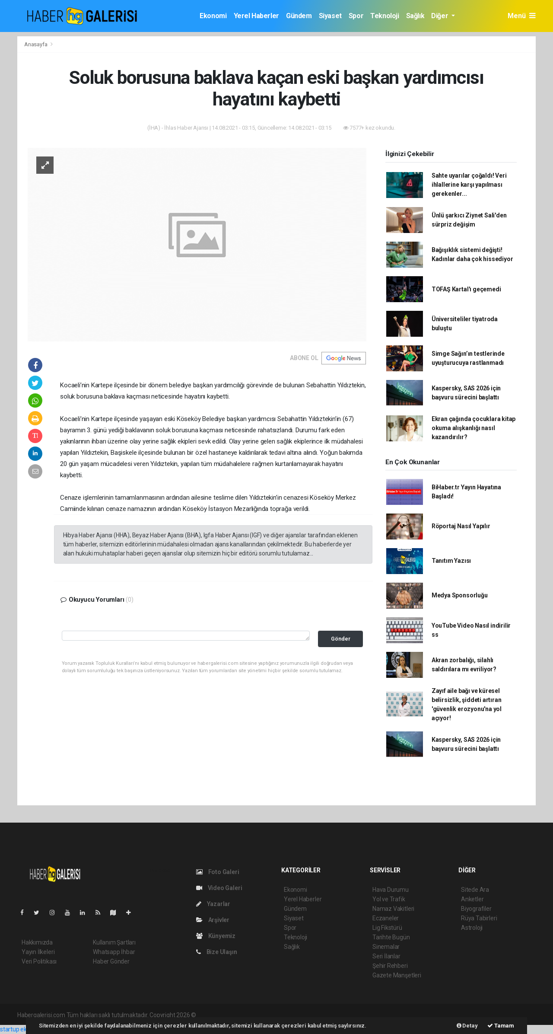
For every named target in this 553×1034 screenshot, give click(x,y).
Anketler (472, 899)
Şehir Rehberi (390, 965)
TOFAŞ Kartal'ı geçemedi (466, 289)
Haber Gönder (111, 961)
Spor (356, 16)
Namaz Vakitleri (393, 908)
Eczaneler (385, 918)
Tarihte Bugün (391, 937)
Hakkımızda (37, 942)
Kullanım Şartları (114, 942)
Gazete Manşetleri (396, 975)
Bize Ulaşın (216, 951)
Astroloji (472, 927)
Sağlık (415, 16)
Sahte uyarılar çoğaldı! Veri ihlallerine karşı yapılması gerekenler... (469, 184)
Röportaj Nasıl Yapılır (461, 526)
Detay (467, 1025)
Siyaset (330, 16)
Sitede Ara (475, 889)
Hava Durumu (390, 889)
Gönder (340, 638)
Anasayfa (36, 44)
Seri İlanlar (386, 956)
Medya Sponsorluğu (460, 595)
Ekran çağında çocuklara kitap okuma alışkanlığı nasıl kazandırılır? (473, 427)
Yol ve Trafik (388, 899)
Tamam (500, 1025)
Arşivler (212, 919)
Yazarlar (213, 903)
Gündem (299, 16)
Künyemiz (215, 935)
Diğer (440, 16)
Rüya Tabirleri (479, 918)
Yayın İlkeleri (38, 951)
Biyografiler (476, 908)
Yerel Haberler (256, 16)
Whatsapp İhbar (114, 951)
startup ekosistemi (25, 1029)
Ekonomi (213, 16)
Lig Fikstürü (387, 927)
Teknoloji (384, 16)
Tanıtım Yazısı (451, 560)
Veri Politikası (39, 961)
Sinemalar (386, 946)
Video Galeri (219, 887)
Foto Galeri (217, 871)
